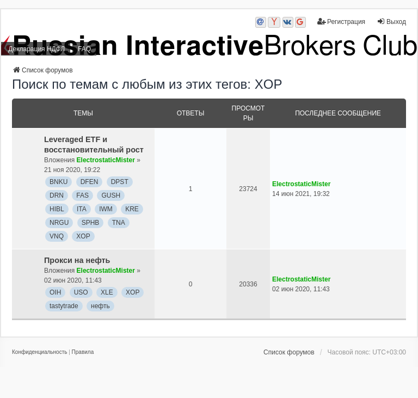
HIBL (57, 209)
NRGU (59, 222)
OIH (55, 292)
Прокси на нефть (77, 260)
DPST (119, 182)
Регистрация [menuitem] (341, 21)
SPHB (91, 222)
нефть (100, 306)
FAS (82, 195)
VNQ (57, 236)
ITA (82, 209)
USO (81, 292)
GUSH (110, 195)
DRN (57, 195)
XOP (83, 236)
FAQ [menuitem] (84, 49)
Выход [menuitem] (391, 21)
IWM (106, 209)
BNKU (58, 182)
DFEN (90, 182)
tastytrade (64, 306)
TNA (118, 222)
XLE (107, 292)
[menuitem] (39, 352)
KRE (132, 209)
